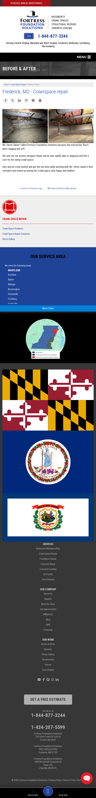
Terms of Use (69, 780)
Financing (48, 629)
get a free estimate (48, 699)
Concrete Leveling (48, 569)
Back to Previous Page (31, 188)
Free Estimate (48, 579)
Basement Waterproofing (48, 548)
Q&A (48, 624)
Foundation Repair (48, 558)
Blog (48, 619)
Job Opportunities (48, 609)
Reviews (48, 649)
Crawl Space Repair (14, 219)
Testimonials (48, 659)
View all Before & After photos (62, 188)
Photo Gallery (8, 239)
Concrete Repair (48, 564)
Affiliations (48, 614)
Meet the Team (48, 604)
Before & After (48, 644)
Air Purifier (48, 574)
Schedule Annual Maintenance (26, 3)
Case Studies (48, 669)
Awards (48, 598)
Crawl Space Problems (12, 228)
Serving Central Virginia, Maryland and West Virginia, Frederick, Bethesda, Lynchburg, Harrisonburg (48, 45)
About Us (48, 593)
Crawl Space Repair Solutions (16, 233)
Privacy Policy (55, 780)
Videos (48, 664)
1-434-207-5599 (48, 727)
